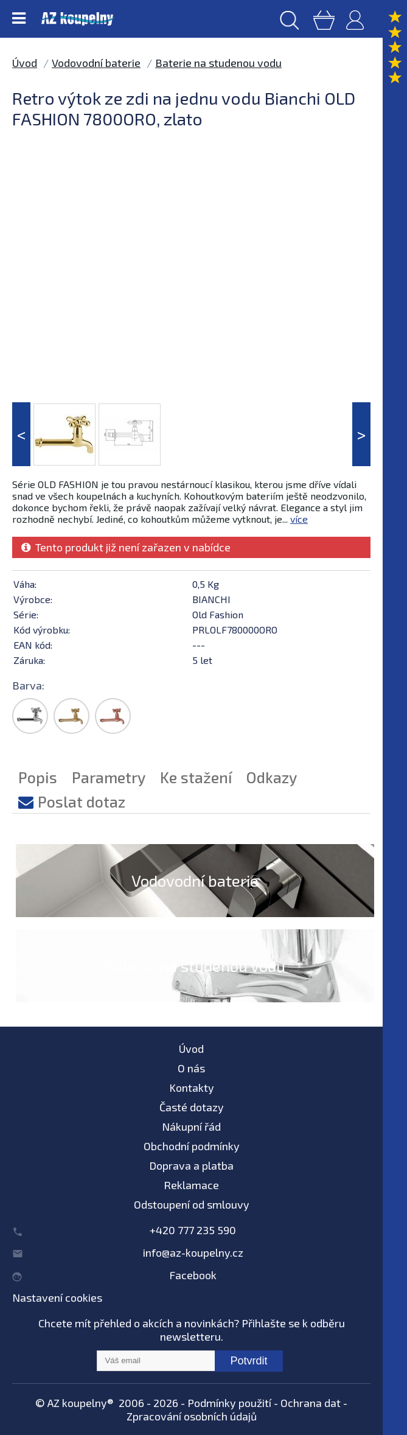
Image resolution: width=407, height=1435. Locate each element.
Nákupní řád (191, 1126)
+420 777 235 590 (193, 1230)
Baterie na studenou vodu (218, 62)
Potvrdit (248, 1361)
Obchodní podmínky (192, 1146)
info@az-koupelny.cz (193, 1252)
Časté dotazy (191, 1107)
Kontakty (191, 1087)
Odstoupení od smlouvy (191, 1204)
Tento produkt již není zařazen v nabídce (126, 547)
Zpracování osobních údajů (192, 1416)
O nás (191, 1068)
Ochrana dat (310, 1402)
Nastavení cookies (57, 1297)
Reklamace (191, 1185)
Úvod (24, 62)
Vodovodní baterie (96, 62)
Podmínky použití (229, 1402)
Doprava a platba (191, 1165)
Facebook (193, 1275)
